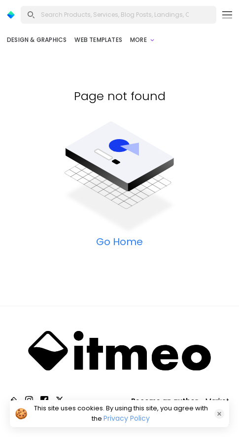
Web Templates (98, 40)
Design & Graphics (37, 40)
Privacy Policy (126, 418)
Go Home (119, 242)
